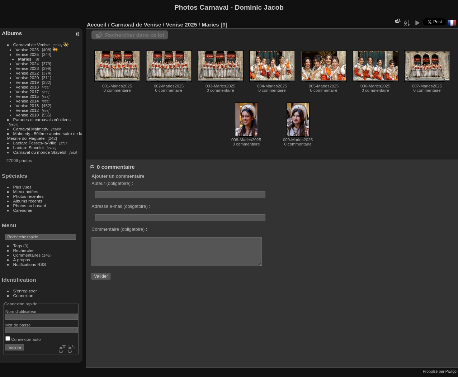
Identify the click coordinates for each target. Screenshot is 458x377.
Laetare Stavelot (28, 147)
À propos (21, 259)
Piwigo (451, 371)
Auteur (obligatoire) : (112, 183)
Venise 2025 (27, 54)
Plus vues (22, 187)
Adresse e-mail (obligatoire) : (120, 206)
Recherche (23, 250)
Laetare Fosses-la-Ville (34, 142)
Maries (25, 59)
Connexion (23, 295)
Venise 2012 (27, 110)
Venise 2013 (27, 105)
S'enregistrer (25, 290)
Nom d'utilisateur (21, 311)
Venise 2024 (27, 63)
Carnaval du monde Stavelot (39, 152)
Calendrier (23, 210)
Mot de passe (18, 325)
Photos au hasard (29, 205)
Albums (12, 33)
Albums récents (27, 201)
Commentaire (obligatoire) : (119, 229)
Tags (17, 245)
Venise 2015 (27, 96)
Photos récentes (28, 196)
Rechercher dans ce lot (134, 35)
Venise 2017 (27, 91)
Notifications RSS (29, 264)
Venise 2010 (27, 115)
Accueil (97, 25)
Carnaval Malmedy (30, 129)
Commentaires (27, 255)
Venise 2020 (27, 77)
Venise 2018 (27, 87)
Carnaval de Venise (31, 44)
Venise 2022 (27, 73)
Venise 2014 (27, 101)
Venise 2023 (27, 68)
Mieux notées (25, 191)
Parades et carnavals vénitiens (42, 119)
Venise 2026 (27, 49)
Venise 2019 (27, 82)
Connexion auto (23, 339)
